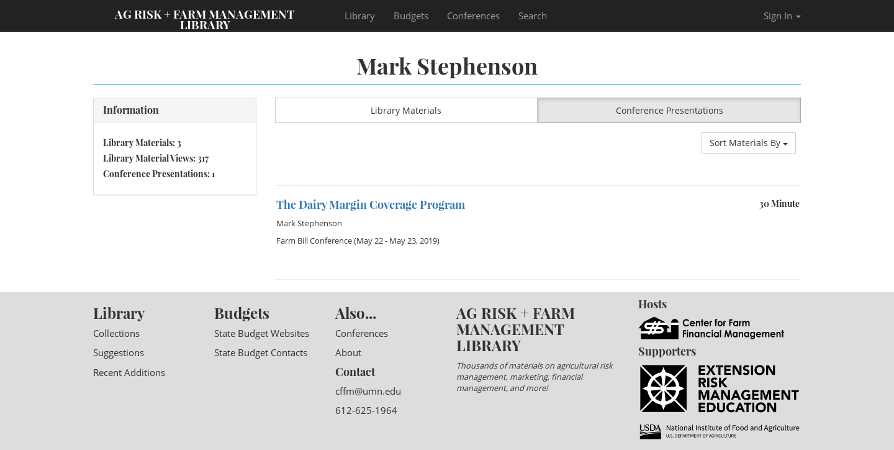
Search (532, 15)
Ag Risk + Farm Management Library (205, 18)
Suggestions (118, 352)
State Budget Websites (261, 333)
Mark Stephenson (309, 223)
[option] (538, 185)
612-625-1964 (366, 410)
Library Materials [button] (406, 110)
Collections (116, 333)
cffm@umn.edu (368, 391)
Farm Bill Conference (314, 240)
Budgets (411, 15)
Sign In (782, 15)
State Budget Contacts (260, 352)
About (348, 352)
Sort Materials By (749, 143)
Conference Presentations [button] (669, 110)
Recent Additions (129, 372)
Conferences (473, 15)
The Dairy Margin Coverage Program (370, 204)
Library (360, 15)
